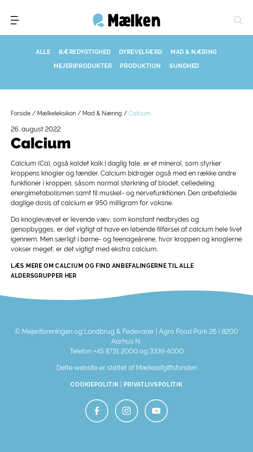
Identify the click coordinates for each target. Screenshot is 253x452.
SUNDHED (184, 66)
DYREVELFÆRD (140, 52)
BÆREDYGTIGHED (85, 52)
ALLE (43, 52)
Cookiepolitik (94, 384)
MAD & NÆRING (194, 52)
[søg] (238, 20)
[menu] (15, 20)
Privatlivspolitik (153, 384)
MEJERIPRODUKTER (83, 66)
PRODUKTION (140, 66)
